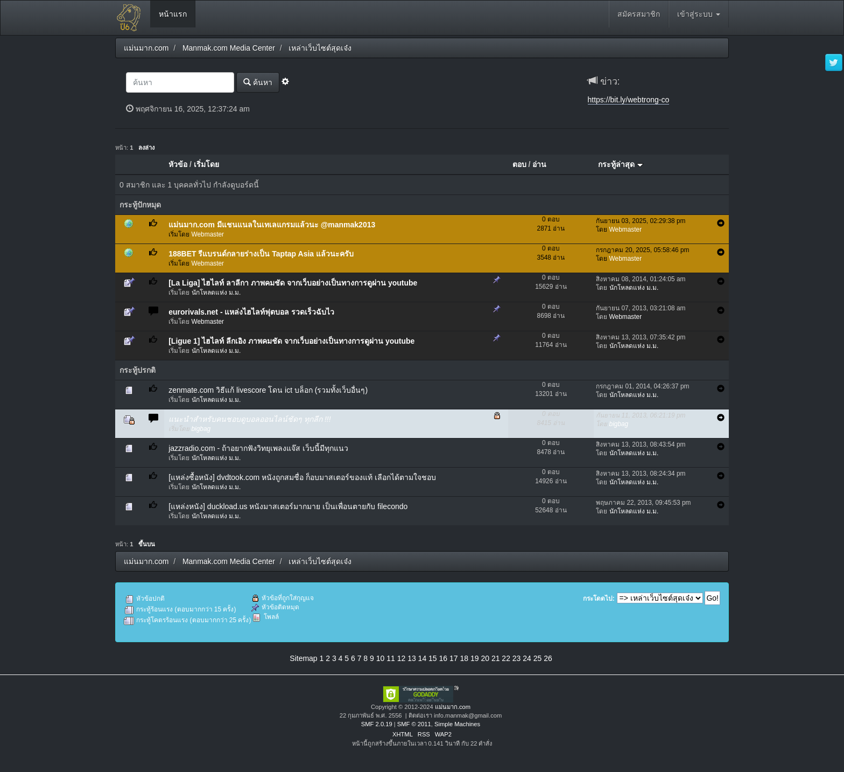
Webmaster (208, 234)
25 (537, 658)
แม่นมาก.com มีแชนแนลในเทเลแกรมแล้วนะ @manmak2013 (271, 224)
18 (464, 658)
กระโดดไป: (599, 598)
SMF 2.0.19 (376, 724)
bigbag (201, 429)
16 (443, 658)
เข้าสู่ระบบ (698, 14)
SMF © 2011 (414, 724)
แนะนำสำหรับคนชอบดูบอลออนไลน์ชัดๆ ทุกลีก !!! (249, 419)
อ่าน (539, 164)
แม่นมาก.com (452, 707)
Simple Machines (457, 724)
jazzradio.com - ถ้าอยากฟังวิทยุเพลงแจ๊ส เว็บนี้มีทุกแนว (258, 448)
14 (422, 658)
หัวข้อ (177, 164)
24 (527, 658)
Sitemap (303, 658)
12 (401, 658)
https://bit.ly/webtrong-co (629, 99)
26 (548, 658)
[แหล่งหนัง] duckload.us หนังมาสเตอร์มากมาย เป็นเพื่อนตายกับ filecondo (287, 506)
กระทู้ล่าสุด (620, 164)
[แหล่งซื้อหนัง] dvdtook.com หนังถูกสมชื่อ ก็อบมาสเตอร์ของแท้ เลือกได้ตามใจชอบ (302, 477)
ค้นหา (257, 82)
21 (495, 658)
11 (390, 658)
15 (432, 658)
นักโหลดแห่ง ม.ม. (216, 292)
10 (380, 658)
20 (485, 658)
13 (411, 658)
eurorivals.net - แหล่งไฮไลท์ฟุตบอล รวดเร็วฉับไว (251, 312)
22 (506, 658)
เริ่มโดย (206, 164)
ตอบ (519, 164)
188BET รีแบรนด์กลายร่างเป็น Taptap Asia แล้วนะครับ (261, 253)
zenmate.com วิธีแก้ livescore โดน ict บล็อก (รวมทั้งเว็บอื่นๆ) (268, 390)
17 (453, 658)
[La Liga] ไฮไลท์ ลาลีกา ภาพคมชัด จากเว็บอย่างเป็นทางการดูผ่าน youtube (292, 283)
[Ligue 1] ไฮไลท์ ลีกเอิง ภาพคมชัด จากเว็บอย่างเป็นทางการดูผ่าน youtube (291, 341)
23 (516, 658)
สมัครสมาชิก (638, 14)
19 (474, 658)
